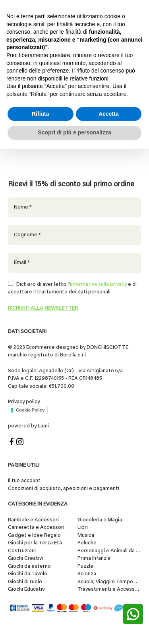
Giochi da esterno (29, 566)
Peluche (87, 543)
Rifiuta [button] (40, 114)
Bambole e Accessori (33, 520)
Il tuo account (24, 480)
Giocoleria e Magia (99, 520)
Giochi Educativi (27, 589)
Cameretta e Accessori (36, 527)
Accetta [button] (109, 114)
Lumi (43, 426)
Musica (85, 535)
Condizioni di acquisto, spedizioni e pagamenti (63, 488)
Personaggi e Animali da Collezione (109, 550)
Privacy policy (24, 401)
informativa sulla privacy (98, 284)
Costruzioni (22, 550)
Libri (82, 527)
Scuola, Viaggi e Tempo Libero (109, 581)
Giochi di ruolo (25, 581)
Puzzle (85, 566)
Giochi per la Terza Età (35, 543)
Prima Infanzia (93, 558)
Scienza (86, 573)
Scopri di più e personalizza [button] (74, 132)
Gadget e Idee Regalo (34, 535)
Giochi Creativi (25, 558)
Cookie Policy (30, 410)
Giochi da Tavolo (27, 573)
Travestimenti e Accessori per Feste (109, 589)
